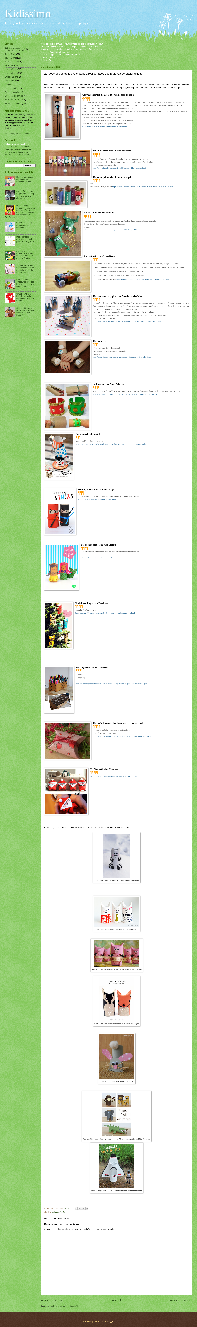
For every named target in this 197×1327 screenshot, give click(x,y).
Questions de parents (14, 96)
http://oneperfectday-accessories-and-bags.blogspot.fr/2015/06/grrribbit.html (112, 230)
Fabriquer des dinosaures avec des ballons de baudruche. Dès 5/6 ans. (25, 283)
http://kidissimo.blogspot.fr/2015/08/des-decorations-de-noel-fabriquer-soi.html (105, 613)
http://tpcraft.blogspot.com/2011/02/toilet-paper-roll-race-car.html (142, 279)
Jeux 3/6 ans (10, 58)
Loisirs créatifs (58, 1212)
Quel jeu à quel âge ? (14, 92)
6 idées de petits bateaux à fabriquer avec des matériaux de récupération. (24, 254)
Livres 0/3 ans (11, 69)
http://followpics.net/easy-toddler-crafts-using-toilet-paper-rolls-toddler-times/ (122, 357)
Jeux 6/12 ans (11, 62)
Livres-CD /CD (11, 84)
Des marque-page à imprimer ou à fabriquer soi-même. (25, 179)
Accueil (116, 1300)
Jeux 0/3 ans (10, 54)
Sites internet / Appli (13, 100)
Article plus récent (52, 1300)
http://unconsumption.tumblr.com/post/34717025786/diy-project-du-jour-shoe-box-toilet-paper (111, 684)
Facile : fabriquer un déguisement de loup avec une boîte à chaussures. (25, 194)
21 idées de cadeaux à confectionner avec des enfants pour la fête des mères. (25, 268)
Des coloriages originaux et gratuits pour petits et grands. (25, 239)
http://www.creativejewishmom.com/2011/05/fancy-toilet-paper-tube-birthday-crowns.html (127, 321)
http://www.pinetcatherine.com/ (17, 133)
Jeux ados (9, 65)
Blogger (110, 1321)
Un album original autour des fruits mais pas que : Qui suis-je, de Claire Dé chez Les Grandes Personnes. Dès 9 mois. (20, 211)
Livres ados (10, 81)
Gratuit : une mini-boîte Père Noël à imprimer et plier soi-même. (25, 297)
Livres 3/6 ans (11, 73)
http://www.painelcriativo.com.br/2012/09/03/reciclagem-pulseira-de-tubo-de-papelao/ (125, 394)
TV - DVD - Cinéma (13, 103)
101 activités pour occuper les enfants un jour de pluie (17, 49)
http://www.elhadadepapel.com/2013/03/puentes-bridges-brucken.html (119, 168)
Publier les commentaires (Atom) (67, 1306)
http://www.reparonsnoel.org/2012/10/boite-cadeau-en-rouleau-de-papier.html (122, 736)
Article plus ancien (181, 1300)
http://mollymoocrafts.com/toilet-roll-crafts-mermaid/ (101, 558)
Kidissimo (28, 13)
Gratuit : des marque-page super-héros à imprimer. (25, 225)
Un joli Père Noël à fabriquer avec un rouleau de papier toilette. (114, 776)
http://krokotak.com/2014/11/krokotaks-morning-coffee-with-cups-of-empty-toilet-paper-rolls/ (111, 444)
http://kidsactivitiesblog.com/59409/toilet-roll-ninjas (97, 499)
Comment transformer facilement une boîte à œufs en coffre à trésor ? (25, 311)
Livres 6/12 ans (11, 77)
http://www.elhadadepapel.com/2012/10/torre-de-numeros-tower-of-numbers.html (142, 187)
